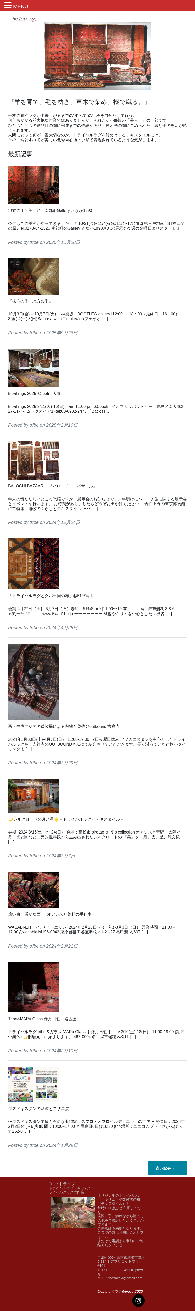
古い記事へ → (168, 1168)
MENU (20, 6)
